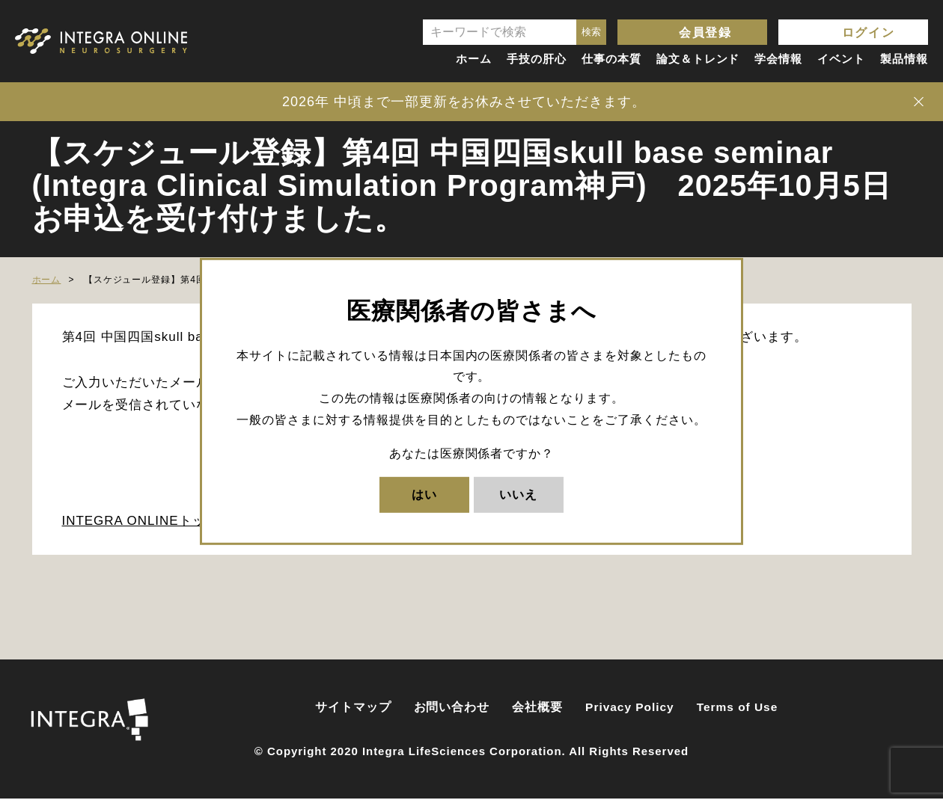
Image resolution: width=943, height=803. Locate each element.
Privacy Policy (629, 711)
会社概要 (537, 711)
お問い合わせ (452, 711)
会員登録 (705, 32)
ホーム (474, 58)
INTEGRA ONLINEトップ (140, 525)
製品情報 (904, 58)
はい (424, 493)
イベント (841, 58)
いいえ (518, 493)
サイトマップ (353, 711)
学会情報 (778, 58)
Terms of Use (737, 711)
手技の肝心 (537, 58)
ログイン (868, 32)
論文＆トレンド (698, 58)
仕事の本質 (611, 58)
